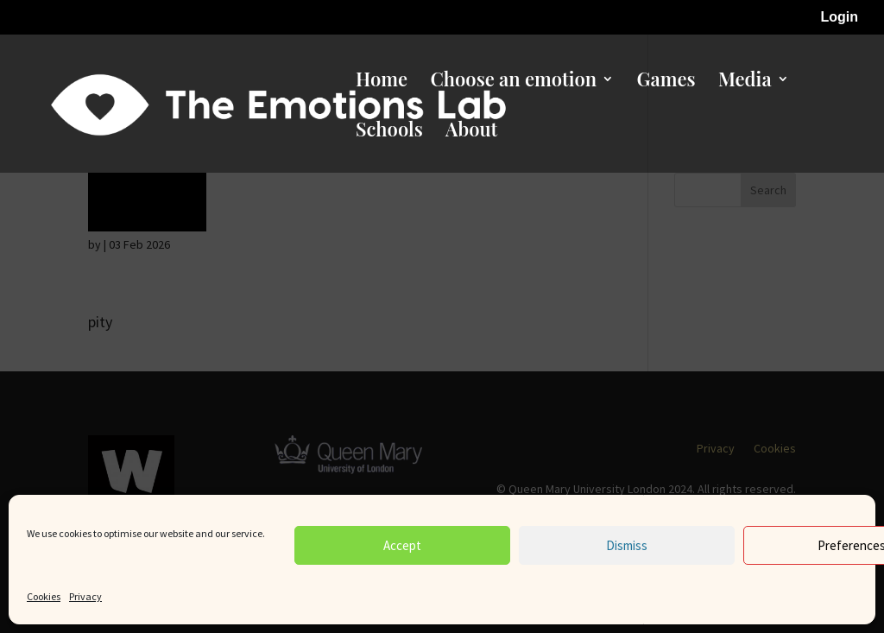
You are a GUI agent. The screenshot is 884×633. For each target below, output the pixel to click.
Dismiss (626, 545)
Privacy (85, 596)
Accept (402, 545)
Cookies (43, 596)
